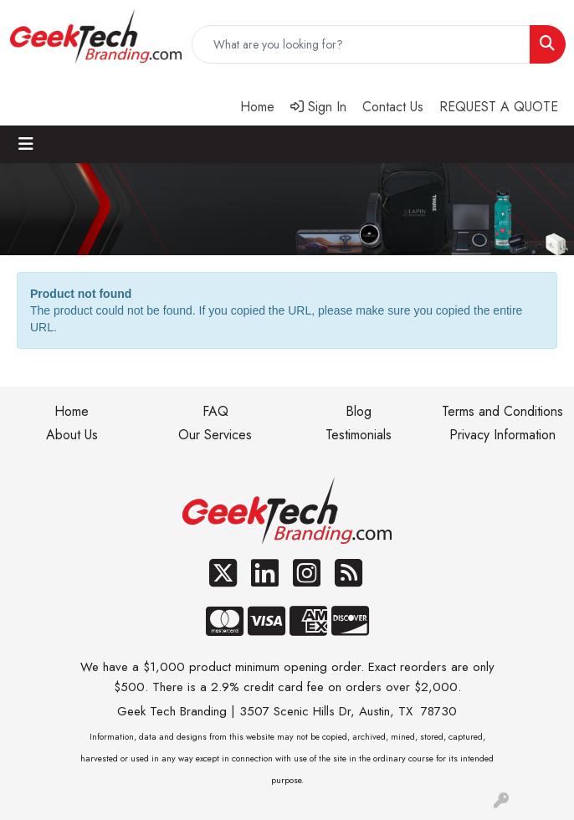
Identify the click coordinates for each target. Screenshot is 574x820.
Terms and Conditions (502, 411)
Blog (359, 411)
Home (71, 411)
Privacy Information (502, 434)
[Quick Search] (361, 44)
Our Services (215, 434)
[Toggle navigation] (26, 144)
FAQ (215, 411)
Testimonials (358, 434)
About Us (72, 434)
